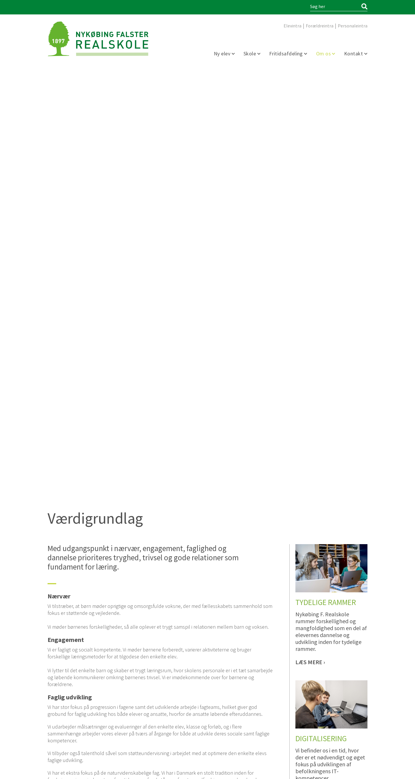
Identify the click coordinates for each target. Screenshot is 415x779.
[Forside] (98, 38)
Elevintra (292, 26)
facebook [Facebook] (52, 744)
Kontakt (354, 54)
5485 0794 (76, 691)
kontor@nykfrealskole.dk (76, 697)
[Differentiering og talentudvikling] (310, 526)
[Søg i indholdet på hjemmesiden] (335, 6)
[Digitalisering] (310, 381)
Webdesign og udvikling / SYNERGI (71, 771)
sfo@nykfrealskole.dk (154, 680)
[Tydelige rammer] (310, 251)
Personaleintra (352, 26)
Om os (324, 54)
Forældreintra (319, 26)
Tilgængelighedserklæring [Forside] (300, 771)
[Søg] (364, 6)
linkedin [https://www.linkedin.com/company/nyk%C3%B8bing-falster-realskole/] (61, 744)
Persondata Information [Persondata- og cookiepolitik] (348, 771)
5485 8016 (158, 674)
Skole (250, 54)
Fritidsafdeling (286, 54)
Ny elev (223, 54)
